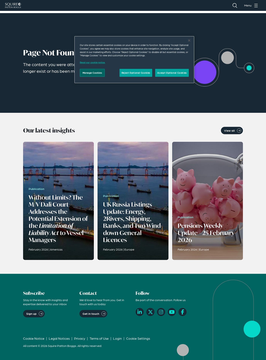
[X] (150, 312)
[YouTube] (172, 312)
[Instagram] (161, 312)
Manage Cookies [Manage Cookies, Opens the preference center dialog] (92, 72)
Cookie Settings (138, 338)
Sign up (31, 314)
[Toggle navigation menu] (252, 7)
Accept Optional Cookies (172, 72)
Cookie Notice (33, 338)
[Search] (234, 6)
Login (117, 338)
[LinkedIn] (140, 312)
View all (229, 130)
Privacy (79, 338)
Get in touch (91, 314)
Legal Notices (59, 338)
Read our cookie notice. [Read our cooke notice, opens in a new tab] (92, 62)
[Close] (189, 40)
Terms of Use (99, 338)
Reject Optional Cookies (136, 72)
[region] (134, 59)
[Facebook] (182, 312)
